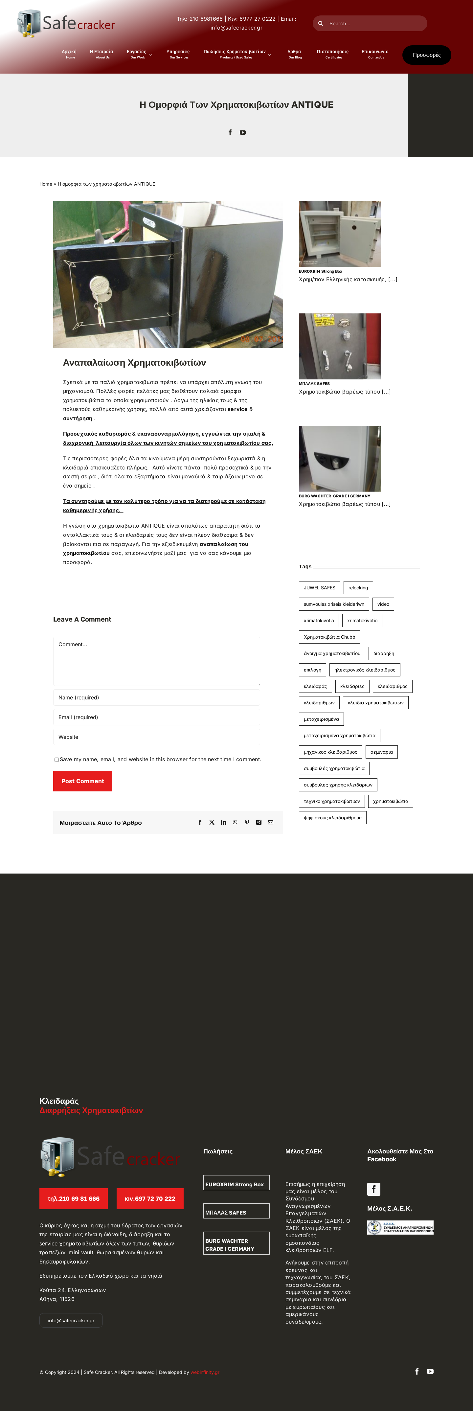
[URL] (156, 737)
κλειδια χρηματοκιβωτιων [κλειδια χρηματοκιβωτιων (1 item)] (376, 702)
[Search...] (370, 23)
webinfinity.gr (205, 1372)
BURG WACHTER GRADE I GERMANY (334, 495)
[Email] (271, 822)
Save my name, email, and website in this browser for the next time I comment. (160, 759)
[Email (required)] (156, 717)
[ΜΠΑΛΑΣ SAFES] (340, 346)
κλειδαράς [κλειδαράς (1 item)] (315, 686)
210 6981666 (206, 18)
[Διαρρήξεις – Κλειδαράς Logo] (65, 11)
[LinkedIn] (224, 822)
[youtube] (243, 132)
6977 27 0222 (257, 18)
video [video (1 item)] (383, 604)
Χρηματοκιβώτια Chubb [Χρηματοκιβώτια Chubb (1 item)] (329, 637)
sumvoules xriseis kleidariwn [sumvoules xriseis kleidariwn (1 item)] (334, 604)
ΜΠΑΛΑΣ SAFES (314, 383)
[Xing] (259, 822)
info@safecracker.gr (236, 27)
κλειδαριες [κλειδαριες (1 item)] (352, 686)
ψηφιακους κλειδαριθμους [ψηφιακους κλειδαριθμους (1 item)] (333, 817)
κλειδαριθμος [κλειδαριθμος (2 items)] (393, 686)
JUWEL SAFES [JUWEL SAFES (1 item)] (319, 587)
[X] (212, 822)
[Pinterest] (247, 822)
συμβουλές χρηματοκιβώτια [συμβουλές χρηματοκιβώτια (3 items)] (334, 768)
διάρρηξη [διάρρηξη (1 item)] (383, 653)
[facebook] (230, 132)
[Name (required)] (156, 697)
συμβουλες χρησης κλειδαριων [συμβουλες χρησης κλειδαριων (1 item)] (338, 784)
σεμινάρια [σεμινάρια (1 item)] (382, 752)
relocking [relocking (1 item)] (358, 587)
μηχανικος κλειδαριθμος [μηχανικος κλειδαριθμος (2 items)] (330, 752)
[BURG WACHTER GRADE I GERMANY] (340, 459)
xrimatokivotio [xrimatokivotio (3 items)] (362, 620)
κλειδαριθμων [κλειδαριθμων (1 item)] (319, 702)
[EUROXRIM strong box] (340, 234)
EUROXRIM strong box (320, 271)
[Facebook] (200, 822)
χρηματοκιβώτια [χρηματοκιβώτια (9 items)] (390, 801)
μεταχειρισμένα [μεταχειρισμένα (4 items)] (321, 719)
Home (45, 184)
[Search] (320, 23)
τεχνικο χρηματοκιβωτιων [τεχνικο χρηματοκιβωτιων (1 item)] (332, 801)
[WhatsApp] (235, 822)
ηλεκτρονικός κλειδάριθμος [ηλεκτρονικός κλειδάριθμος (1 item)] (364, 669)
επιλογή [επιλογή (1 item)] (312, 669)
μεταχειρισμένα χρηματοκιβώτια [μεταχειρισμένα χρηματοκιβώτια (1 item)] (339, 735)
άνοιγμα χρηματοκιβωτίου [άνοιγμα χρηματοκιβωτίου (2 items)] (332, 653)
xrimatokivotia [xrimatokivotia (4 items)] (319, 620)
